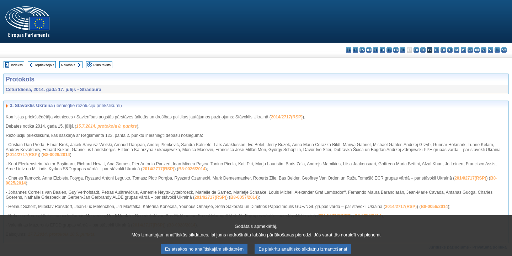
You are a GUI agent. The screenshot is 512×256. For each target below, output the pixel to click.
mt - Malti (450, 50)
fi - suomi (497, 50)
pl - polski (463, 50)
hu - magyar (443, 50)
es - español (355, 50)
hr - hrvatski (416, 50)
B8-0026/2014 (192, 168)
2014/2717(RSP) (287, 116)
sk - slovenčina (483, 50)
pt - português (470, 50)
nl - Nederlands (456, 50)
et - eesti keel (382, 50)
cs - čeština (362, 50)
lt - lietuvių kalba (436, 50)
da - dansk (369, 50)
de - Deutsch (375, 50)
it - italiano (423, 50)
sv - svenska (504, 50)
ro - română (477, 50)
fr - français (402, 50)
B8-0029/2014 (56, 154)
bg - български (348, 50)
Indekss (17, 65)
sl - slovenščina (490, 50)
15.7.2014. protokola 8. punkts (106, 126)
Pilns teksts (102, 65)
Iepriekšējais (44, 65)
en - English (396, 50)
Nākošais (68, 65)
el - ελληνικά (389, 50)
